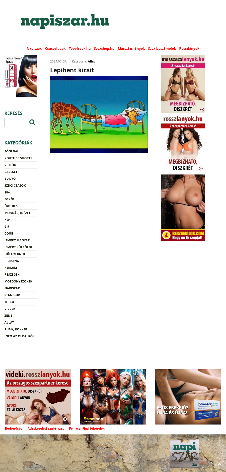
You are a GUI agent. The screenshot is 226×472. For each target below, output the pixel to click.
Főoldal (11, 151)
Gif (6, 226)
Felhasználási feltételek (87, 428)
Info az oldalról (19, 336)
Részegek (11, 274)
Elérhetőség (13, 428)
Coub (8, 233)
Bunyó (10, 178)
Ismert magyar (17, 240)
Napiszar (12, 288)
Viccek (9, 309)
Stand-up (12, 295)
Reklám (10, 267)
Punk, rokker (15, 329)
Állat (9, 322)
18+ (7, 192)
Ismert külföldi (18, 247)
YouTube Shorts (18, 158)
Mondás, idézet (17, 213)
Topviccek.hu (80, 48)
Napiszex (34, 48)
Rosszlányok (189, 48)
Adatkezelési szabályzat (46, 428)
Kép (7, 220)
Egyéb (9, 199)
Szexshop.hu (104, 48)
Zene (8, 315)
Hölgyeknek (14, 254)
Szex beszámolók (162, 48)
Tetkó (9, 302)
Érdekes (11, 206)
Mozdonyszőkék (18, 281)
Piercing (11, 261)
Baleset (10, 172)
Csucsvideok (55, 48)
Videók (10, 165)
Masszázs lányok (131, 48)
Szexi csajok (15, 185)
